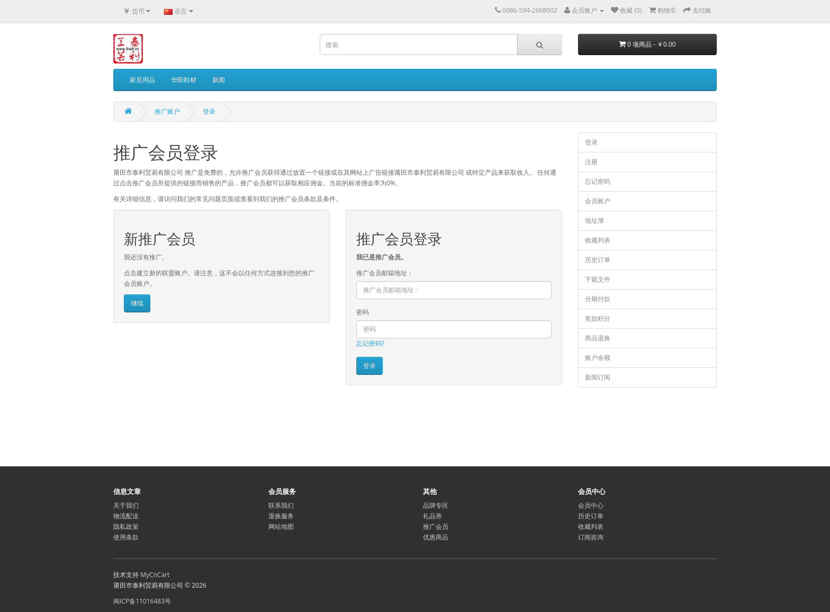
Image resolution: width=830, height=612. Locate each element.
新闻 (218, 79)
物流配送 (126, 515)
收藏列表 (597, 240)
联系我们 (281, 505)
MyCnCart (154, 574)
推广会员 (435, 526)
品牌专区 (435, 505)
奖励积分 (597, 318)
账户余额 (597, 357)
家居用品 (142, 79)
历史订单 (597, 259)
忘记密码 (597, 181)
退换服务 (281, 515)
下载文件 (597, 279)
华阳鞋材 (183, 79)
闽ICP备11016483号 (142, 601)
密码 (362, 312)
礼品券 (432, 515)
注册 (591, 161)
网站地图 (281, 526)
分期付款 (597, 298)
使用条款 (126, 537)
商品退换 (597, 338)
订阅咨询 (590, 537)
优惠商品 (435, 537)
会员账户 (597, 200)
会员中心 (590, 505)
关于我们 (126, 505)
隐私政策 (126, 526)
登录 (209, 111)
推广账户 (167, 111)
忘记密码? (370, 343)
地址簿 (594, 220)
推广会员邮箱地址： (384, 272)
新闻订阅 (597, 377)
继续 (137, 303)
